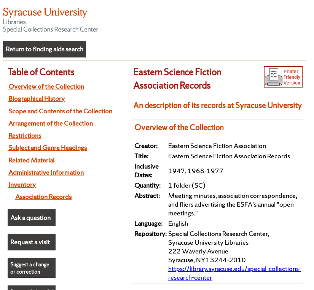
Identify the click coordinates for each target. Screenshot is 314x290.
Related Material (31, 160)
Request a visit (30, 241)
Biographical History (36, 98)
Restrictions (24, 135)
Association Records (43, 196)
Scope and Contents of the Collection (60, 111)
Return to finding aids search (44, 49)
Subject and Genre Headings (47, 147)
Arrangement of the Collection (50, 123)
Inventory (22, 184)
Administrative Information (46, 172)
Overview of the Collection (46, 86)
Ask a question (30, 217)
